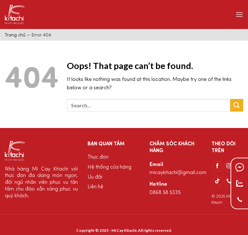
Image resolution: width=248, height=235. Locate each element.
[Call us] (229, 181)
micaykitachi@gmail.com (178, 172)
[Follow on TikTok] (217, 181)
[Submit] (236, 105)
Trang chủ (15, 35)
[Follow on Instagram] (229, 166)
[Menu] (239, 14)
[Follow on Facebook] (217, 166)
